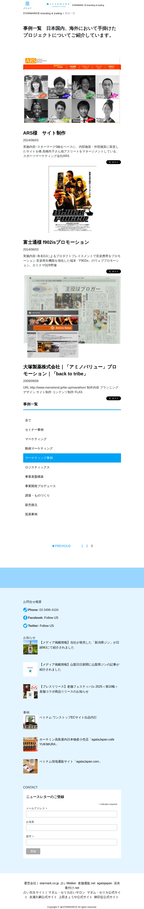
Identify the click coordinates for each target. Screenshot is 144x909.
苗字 (30, 836)
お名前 (30, 821)
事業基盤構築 (34, 476)
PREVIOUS (63, 546)
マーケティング (36, 439)
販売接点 (31, 504)
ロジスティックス (37, 467)
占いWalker (68, 883)
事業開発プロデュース (40, 486)
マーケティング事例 (39, 457)
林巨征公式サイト (106, 897)
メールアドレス (36, 808)
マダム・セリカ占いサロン (66, 892)
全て (28, 420)
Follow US (51, 617)
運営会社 (30, 883)
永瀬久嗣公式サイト (43, 897)
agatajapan (104, 883)
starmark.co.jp (49, 883)
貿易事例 (31, 514)
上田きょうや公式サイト (75, 897)
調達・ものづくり (37, 495)
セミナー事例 (34, 429)
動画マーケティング (39, 448)
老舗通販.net (86, 883)
